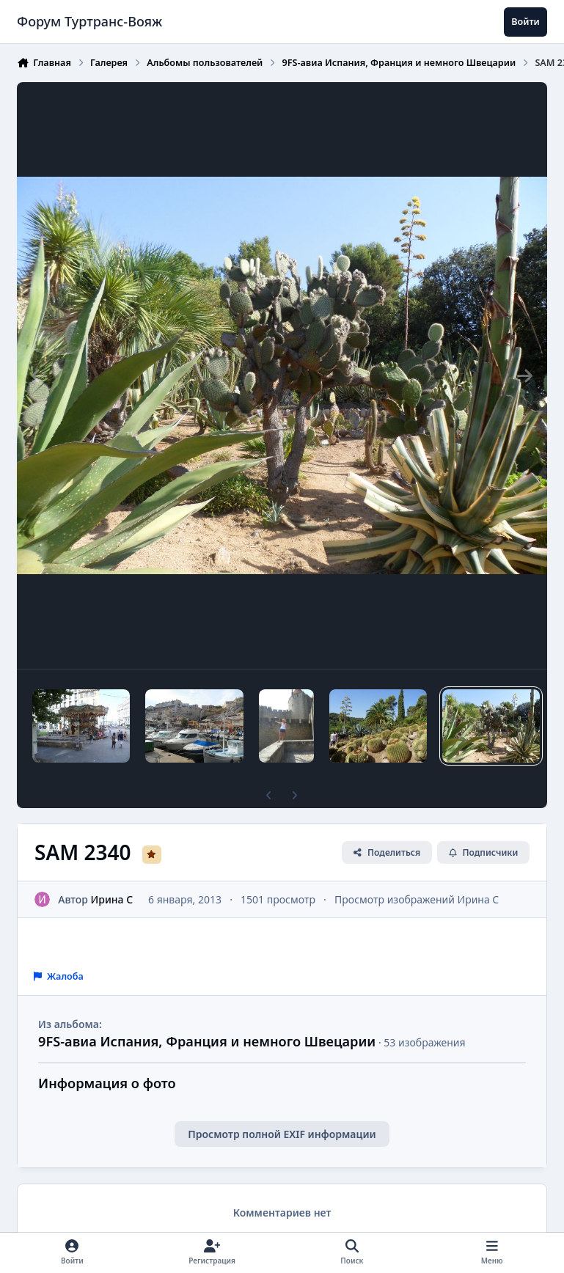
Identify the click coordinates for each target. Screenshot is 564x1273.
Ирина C (112, 899)
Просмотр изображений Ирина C (416, 899)
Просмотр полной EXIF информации (282, 1134)
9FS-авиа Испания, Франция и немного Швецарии (207, 1041)
